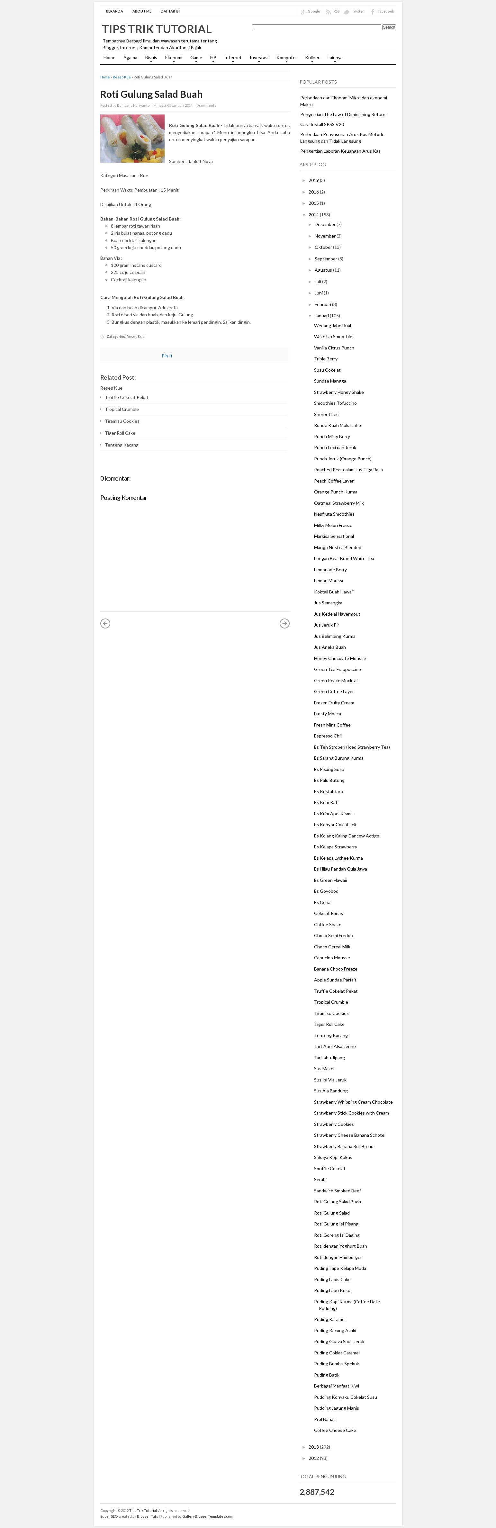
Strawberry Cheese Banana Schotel (349, 1135)
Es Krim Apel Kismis (334, 813)
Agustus (324, 270)
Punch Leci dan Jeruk (335, 447)
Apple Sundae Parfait (335, 979)
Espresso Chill (328, 735)
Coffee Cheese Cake (335, 1430)
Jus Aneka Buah (330, 647)
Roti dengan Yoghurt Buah (340, 1246)
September (326, 258)
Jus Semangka (328, 602)
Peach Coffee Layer (334, 481)
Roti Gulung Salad (332, 1213)
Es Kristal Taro (328, 791)
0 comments (206, 105)
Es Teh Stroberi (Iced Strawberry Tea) (352, 747)
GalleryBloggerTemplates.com (207, 1516)
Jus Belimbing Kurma (335, 636)
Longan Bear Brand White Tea (344, 558)
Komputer (285, 59)
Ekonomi (172, 59)
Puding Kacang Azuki (335, 1330)
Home (109, 57)
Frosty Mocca (327, 713)
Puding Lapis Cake (332, 1279)
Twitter (358, 11)
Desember (326, 224)
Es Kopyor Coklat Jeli (335, 824)
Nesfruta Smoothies (334, 514)
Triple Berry (326, 358)
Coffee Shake (327, 924)
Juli (318, 281)
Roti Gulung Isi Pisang (336, 1223)
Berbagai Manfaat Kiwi (336, 1385)
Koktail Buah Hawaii (334, 591)
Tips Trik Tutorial (157, 28)
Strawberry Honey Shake (339, 392)
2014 (314, 214)
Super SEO (109, 1516)
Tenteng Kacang (122, 445)
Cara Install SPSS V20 (322, 124)
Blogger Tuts (147, 1516)
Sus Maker (324, 1068)
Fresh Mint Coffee (332, 725)
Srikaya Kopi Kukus (333, 1157)
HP (211, 59)
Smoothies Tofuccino (335, 403)
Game (194, 59)
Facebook (386, 11)
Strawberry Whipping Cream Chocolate (353, 1102)
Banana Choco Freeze (335, 969)
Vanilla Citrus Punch (334, 347)
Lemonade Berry (330, 569)
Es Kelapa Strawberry (335, 846)
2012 (314, 1458)
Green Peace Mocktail (336, 680)
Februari (323, 304)
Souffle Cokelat (330, 1168)
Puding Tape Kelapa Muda (340, 1268)
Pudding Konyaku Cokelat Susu (345, 1397)
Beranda (114, 11)
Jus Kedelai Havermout (337, 614)
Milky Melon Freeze (333, 525)
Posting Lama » (285, 623)
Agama (130, 57)
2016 (314, 191)
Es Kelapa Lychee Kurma (338, 858)
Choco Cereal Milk (332, 946)
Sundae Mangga (330, 381)
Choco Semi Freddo (333, 935)
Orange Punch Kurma (335, 491)
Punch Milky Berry (332, 436)
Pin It (167, 355)
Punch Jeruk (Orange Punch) (343, 458)
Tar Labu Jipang (329, 1057)
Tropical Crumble (122, 409)
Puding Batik (326, 1375)
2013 (314, 1447)
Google (314, 11)
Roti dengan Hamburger (338, 1257)
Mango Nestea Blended (337, 547)
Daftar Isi (170, 11)
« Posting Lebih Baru (105, 623)
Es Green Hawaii (330, 880)
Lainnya (333, 59)
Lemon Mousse (329, 580)
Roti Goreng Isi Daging (337, 1235)
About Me (141, 11)
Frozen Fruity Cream (334, 702)
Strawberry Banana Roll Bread (344, 1146)
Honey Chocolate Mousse (340, 658)
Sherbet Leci (326, 414)
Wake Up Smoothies (334, 336)
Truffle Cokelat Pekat (127, 397)
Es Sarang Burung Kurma (339, 758)
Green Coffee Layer (334, 691)
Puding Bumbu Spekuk (336, 1363)
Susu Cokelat (327, 370)
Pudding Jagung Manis (336, 1408)
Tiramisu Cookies (122, 421)
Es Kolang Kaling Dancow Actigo (346, 835)
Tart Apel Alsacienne (335, 1046)
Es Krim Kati (326, 802)
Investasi (257, 59)
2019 (314, 180)
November (326, 236)
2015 (314, 203)
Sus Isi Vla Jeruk (330, 1079)
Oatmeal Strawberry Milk (339, 503)
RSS (337, 11)
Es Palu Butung (329, 780)
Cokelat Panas (328, 913)
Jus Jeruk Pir (326, 625)
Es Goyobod (326, 891)
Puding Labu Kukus (333, 1290)
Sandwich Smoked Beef (337, 1190)
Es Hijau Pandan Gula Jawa (340, 869)
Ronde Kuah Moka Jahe (337, 425)
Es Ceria (322, 902)
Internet (231, 59)
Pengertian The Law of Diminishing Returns (344, 114)
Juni (319, 292)
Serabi (320, 1179)
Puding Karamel (330, 1319)
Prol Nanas (325, 1419)
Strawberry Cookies (334, 1124)
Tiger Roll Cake (120, 433)
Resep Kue (122, 77)
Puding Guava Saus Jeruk (339, 1341)
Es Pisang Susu (329, 769)
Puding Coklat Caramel (337, 1352)
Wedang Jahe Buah (333, 325)
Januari (322, 315)
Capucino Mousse (332, 957)
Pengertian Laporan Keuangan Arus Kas (340, 151)
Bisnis (149, 59)
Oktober (324, 247)
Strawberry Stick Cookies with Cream (351, 1113)
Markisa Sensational (334, 536)
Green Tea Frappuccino (337, 669)
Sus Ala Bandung (331, 1090)
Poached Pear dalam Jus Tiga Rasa (348, 469)
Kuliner (311, 59)
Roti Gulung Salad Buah (151, 94)
